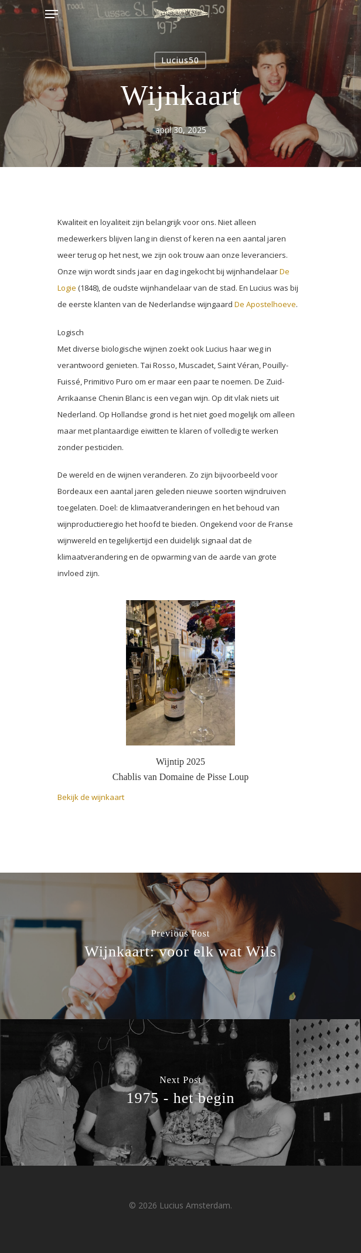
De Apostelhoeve (265, 304)
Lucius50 (180, 60)
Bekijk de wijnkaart (90, 797)
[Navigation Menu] (51, 14)
